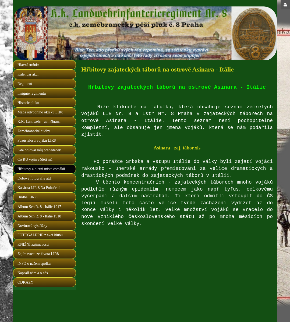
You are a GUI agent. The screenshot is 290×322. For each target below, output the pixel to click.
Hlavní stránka (28, 65)
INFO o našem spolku (34, 264)
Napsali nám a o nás (32, 273)
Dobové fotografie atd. (34, 178)
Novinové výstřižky (32, 226)
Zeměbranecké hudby (33, 131)
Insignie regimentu (31, 93)
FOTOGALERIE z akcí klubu (40, 235)
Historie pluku (28, 103)
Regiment (24, 84)
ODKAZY (25, 282)
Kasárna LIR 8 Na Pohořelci (38, 188)
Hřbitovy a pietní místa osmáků (41, 169)
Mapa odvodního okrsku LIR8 (40, 112)
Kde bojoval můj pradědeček (39, 150)
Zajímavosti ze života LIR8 (38, 254)
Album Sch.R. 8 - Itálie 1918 (39, 216)
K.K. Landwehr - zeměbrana (39, 122)
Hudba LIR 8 (27, 197)
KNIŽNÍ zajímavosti (33, 244)
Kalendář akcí (27, 74)
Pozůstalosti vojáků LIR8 (36, 140)
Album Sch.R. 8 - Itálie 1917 (39, 207)
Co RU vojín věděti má (34, 160)
